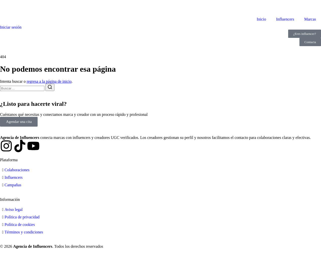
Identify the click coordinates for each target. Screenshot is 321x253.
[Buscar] (49, 87)
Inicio (261, 19)
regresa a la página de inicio (49, 81)
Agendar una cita (19, 122)
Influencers (285, 19)
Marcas (310, 19)
